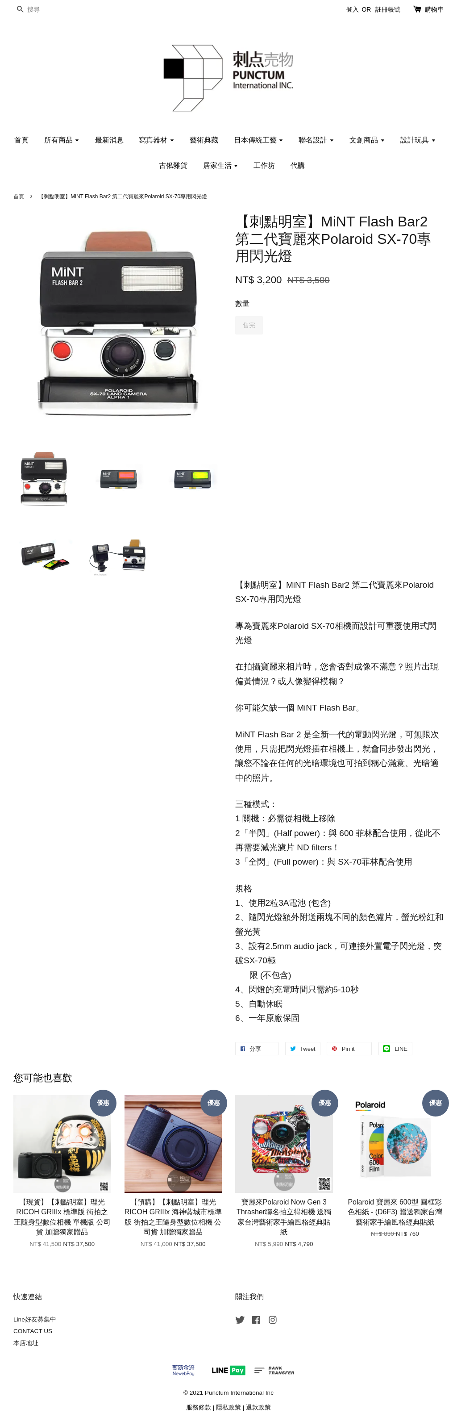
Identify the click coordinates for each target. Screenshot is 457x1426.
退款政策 (258, 1407)
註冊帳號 (387, 9)
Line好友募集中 (34, 1319)
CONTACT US (32, 1331)
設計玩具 (418, 140)
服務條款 (198, 1407)
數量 (242, 303)
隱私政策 (228, 1407)
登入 (352, 9)
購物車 (434, 9)
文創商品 (367, 140)
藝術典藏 (204, 140)
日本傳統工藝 (258, 140)
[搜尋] (40, 9)
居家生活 (220, 165)
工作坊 (264, 165)
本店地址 (25, 1343)
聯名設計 (316, 140)
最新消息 (109, 140)
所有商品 (61, 140)
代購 (298, 165)
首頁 (21, 140)
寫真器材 (156, 140)
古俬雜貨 (173, 165)
